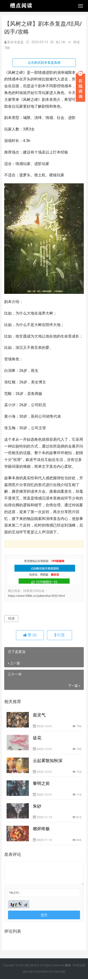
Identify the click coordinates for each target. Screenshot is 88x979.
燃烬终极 (41, 828)
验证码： (15, 892)
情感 (11, 618)
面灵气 (39, 714)
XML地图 (59, 971)
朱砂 (37, 806)
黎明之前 (41, 783)
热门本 (60, 42)
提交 (44, 915)
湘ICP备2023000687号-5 (38, 971)
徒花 (37, 737)
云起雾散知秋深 (47, 760)
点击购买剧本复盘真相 (44, 62)
